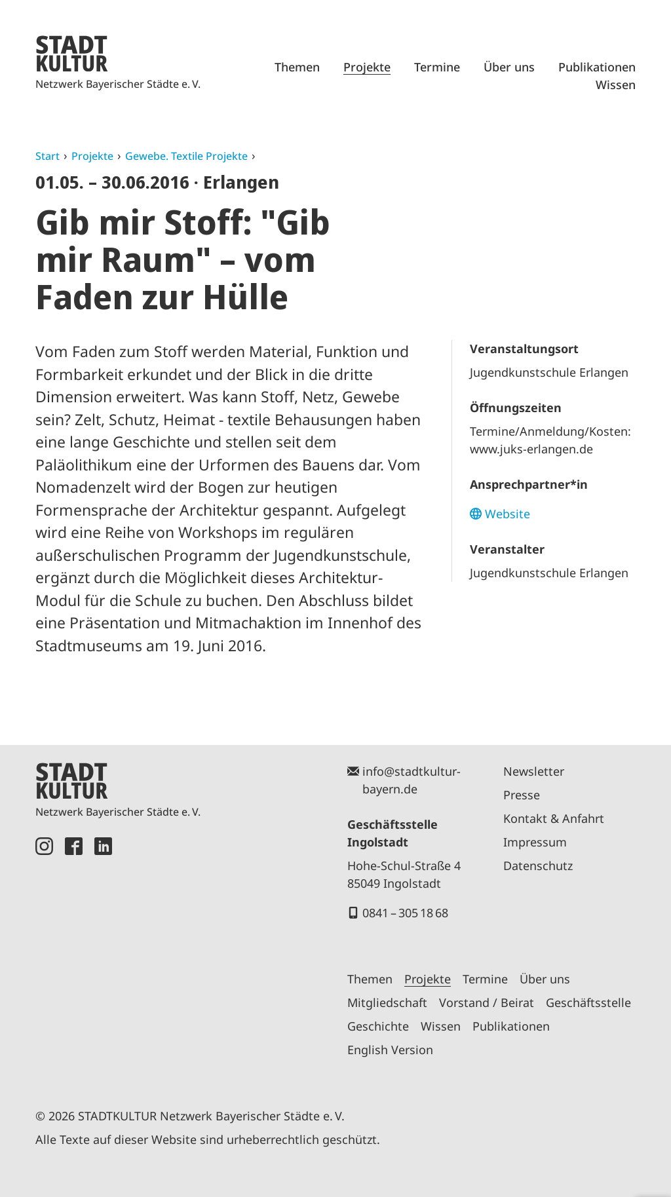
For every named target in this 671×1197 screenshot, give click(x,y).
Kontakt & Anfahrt (553, 818)
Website (507, 514)
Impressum (535, 842)
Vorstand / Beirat (486, 1002)
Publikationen (597, 67)
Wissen (616, 84)
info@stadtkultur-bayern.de (411, 780)
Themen (297, 67)
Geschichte (378, 1026)
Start (47, 156)
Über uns (509, 67)
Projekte (367, 67)
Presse (521, 795)
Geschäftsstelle (588, 1002)
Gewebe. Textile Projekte (186, 156)
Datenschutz (538, 865)
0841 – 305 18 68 (405, 913)
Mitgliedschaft (387, 1002)
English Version (390, 1049)
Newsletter (533, 771)
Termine (437, 67)
